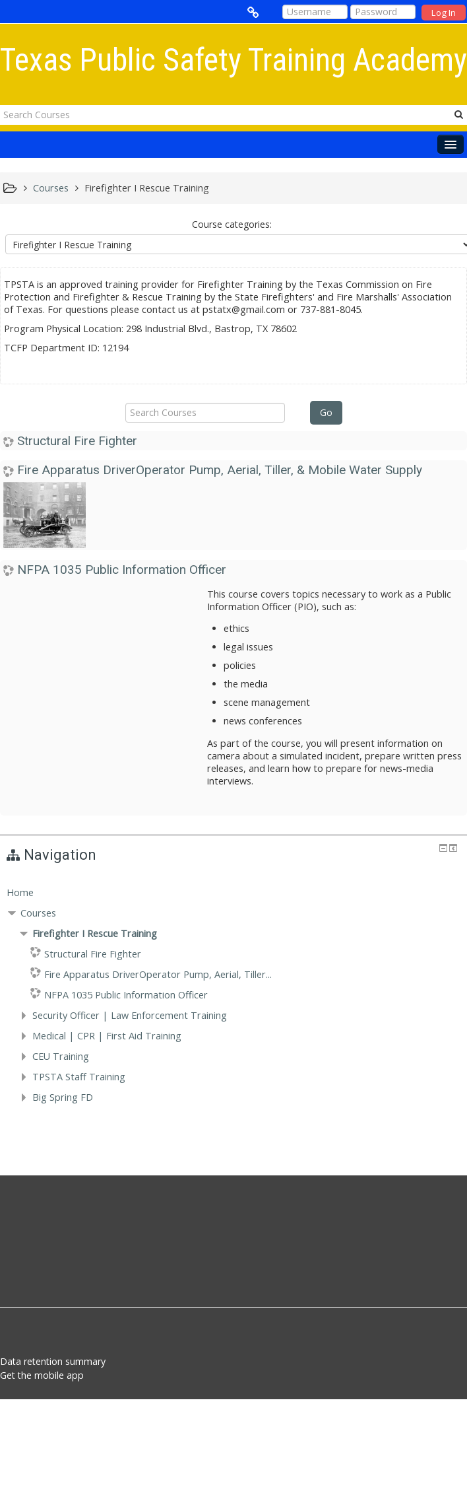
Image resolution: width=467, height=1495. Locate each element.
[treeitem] (233, 893)
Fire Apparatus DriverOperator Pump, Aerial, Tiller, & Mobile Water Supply (219, 470)
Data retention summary (53, 1361)
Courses (38, 913)
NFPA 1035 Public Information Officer (121, 569)
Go (326, 412)
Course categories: (232, 224)
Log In (443, 12)
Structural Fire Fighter (77, 441)
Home (20, 892)
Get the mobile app (42, 1375)
